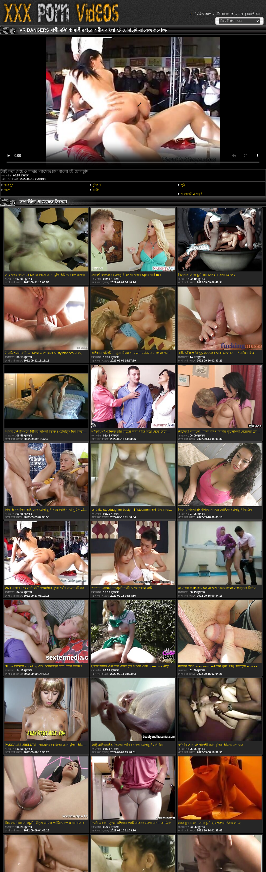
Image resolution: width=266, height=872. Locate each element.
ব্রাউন (96, 190)
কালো (7, 190)
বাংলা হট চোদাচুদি (191, 193)
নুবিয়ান (97, 185)
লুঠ (183, 185)
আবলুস (9, 185)
